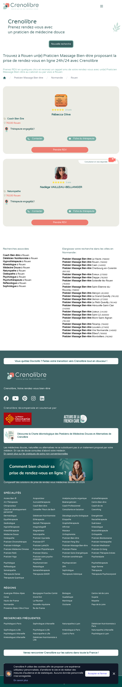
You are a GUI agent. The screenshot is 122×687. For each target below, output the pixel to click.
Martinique (67, 601)
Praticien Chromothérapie (15, 542)
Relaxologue (38, 567)
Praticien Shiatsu (40, 553)
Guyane (95, 597)
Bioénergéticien (69, 502)
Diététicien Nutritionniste (44, 516)
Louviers (85, 327)
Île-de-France (39, 608)
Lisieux (84, 311)
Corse (6, 597)
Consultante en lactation (73, 509)
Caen (83, 265)
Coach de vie (97, 506)
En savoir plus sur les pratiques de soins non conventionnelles (36, 453)
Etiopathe (66, 519)
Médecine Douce (11, 534)
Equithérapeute (11, 519)
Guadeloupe (67, 597)
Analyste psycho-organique (74, 498)
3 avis (68, 182)
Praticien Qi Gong (99, 549)
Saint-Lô (85, 314)
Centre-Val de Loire (100, 593)
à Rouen (16, 255)
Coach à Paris (68, 634)
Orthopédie (97, 534)
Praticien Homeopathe (101, 542)
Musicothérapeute (100, 531)
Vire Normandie (89, 330)
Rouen (74, 77)
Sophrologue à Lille (12, 630)
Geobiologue (9, 523)
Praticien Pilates (69, 549)
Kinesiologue (97, 527)
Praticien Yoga (10, 557)
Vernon (85, 299)
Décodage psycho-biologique (75, 516)
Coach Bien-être (40, 506)
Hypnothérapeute (11, 527)
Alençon (85, 293)
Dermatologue (10, 516)
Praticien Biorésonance (102, 538)
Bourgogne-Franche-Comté (45, 593)
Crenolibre (10, 388)
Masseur (66, 531)
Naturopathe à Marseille (102, 630)
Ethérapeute (38, 519)
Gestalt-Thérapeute (41, 523)
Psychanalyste (98, 557)
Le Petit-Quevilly (89, 302)
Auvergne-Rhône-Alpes (14, 593)
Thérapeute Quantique (14, 578)
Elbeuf (84, 333)
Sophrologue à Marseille (43, 624)
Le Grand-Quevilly (90, 296)
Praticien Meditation (101, 545)
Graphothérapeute (70, 523)
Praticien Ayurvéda (41, 538)
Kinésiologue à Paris (71, 630)
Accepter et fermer (97, 673)
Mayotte (95, 601)
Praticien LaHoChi (41, 545)
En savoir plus (21, 680)
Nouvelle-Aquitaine (41, 604)
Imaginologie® (39, 527)
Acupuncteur (38, 498)
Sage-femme (97, 567)
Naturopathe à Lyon (71, 624)
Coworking (96, 509)
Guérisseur (96, 523)
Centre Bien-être (99, 502)
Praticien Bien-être (70, 538)
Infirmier (66, 527)
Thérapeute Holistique (72, 574)
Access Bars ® (10, 498)
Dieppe (84, 277)
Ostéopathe (9, 538)
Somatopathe (10, 570)
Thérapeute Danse (12, 574)
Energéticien (97, 516)
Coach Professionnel (71, 506)
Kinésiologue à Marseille (14, 637)
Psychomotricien (40, 563)
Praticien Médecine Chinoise (16, 549)
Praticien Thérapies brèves (103, 553)
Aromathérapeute (100, 498)
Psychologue (9, 563)
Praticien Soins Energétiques (75, 553)
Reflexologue (9, 567)
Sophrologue (68, 570)
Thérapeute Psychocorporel (104, 574)
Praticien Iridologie (12, 545)
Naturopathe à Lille (41, 634)
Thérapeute (97, 570)
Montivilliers (87, 336)
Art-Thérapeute (11, 502)
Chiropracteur (10, 506)
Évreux (84, 274)
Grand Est (37, 597)
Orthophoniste (68, 534)
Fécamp (85, 324)
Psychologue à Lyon (100, 634)
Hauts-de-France (11, 601)
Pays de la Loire (98, 604)
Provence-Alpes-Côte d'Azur (16, 608)
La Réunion (38, 601)
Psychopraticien (69, 563)
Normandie (57, 77)
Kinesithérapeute (11, 531)
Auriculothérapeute (41, 502)
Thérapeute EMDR (41, 574)
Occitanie (66, 604)
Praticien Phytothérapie (43, 549)
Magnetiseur (38, 531)
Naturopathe (39, 534)
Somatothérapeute (41, 570)
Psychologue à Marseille (14, 634)
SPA (64, 567)
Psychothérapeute (100, 563)
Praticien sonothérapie (72, 557)
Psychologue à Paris (12, 624)
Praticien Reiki (10, 553)
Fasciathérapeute (99, 519)
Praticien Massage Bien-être (28, 77)
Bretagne (66, 593)
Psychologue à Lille (41, 630)
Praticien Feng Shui (70, 542)
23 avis (68, 110)
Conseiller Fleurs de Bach (44, 509)
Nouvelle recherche (61, 44)
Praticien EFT (39, 542)
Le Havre (85, 259)
